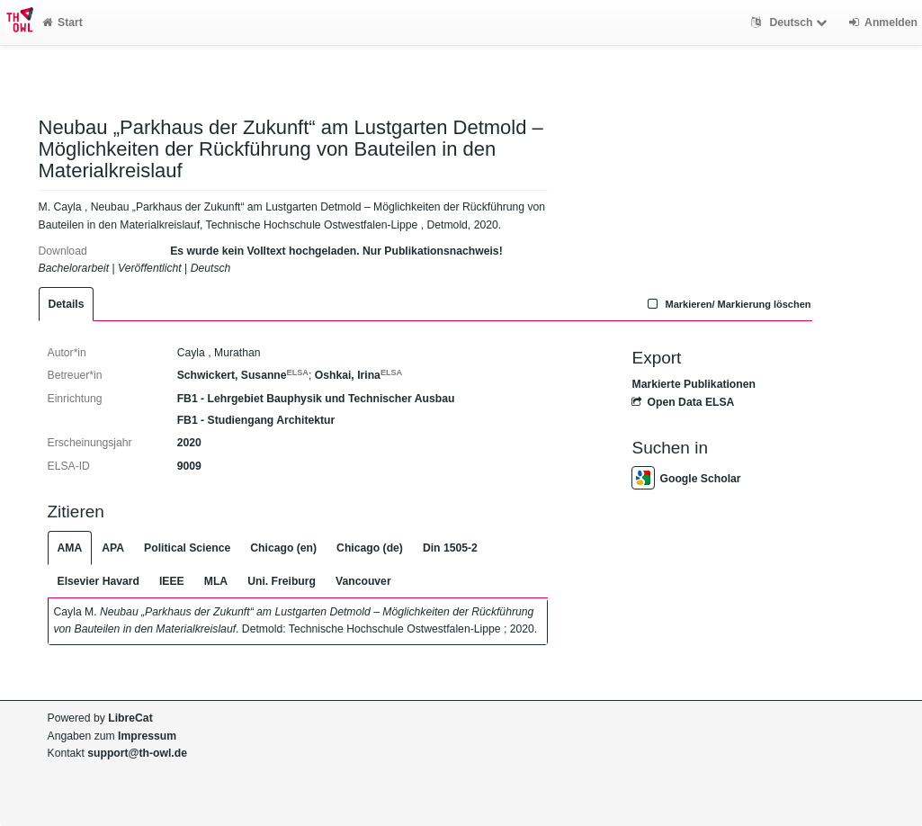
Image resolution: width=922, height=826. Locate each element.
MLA (216, 581)
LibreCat (130, 718)
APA (113, 548)
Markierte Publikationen (693, 384)
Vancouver (363, 581)
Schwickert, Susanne (243, 375)
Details (67, 304)
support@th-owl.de (137, 753)
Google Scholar (685, 478)
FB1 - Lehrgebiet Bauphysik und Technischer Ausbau (316, 398)
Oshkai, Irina (359, 375)
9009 (189, 466)
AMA (70, 548)
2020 (189, 442)
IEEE (171, 581)
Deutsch (791, 22)
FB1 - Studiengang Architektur (256, 420)
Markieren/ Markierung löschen (727, 304)
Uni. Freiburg (281, 581)
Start (62, 22)
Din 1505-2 (450, 548)
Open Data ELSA (682, 402)
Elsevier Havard (98, 581)
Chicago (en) (283, 548)
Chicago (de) (369, 548)
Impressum (147, 736)
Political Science (187, 548)
